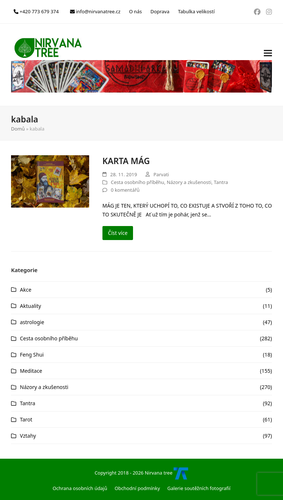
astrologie (32, 322)
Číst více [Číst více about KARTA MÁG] (117, 232)
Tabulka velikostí (196, 11)
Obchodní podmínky (137, 488)
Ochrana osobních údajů (80, 488)
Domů (18, 128)
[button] (268, 65)
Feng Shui (32, 354)
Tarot (26, 419)
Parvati (161, 174)
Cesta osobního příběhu (137, 182)
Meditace (31, 370)
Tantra (221, 182)
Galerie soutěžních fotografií (198, 488)
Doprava (159, 11)
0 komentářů (125, 190)
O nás (135, 11)
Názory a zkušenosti (189, 182)
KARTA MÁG (126, 161)
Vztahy (28, 435)
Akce (25, 289)
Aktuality (30, 305)
